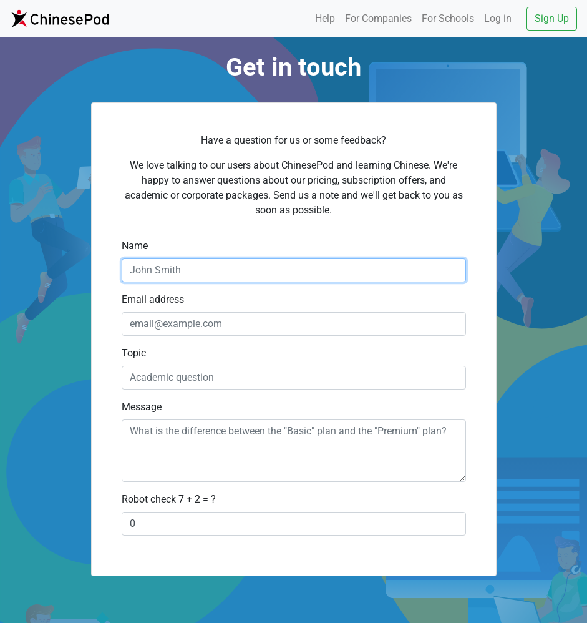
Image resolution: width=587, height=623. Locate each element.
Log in (498, 18)
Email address (153, 299)
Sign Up (552, 18)
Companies (378, 18)
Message (142, 407)
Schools (448, 18)
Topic (134, 353)
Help (325, 18)
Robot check (149, 499)
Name (135, 246)
